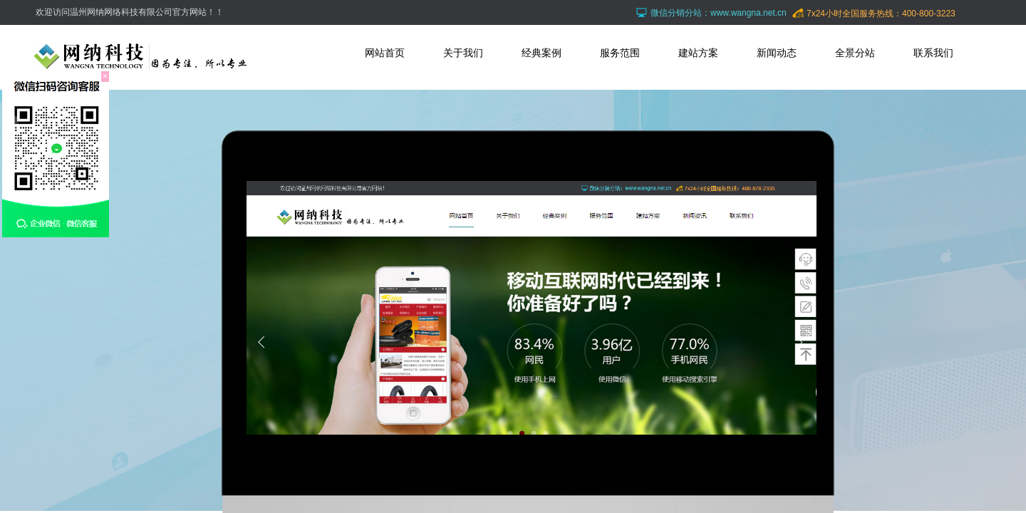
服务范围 (620, 52)
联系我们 (933, 52)
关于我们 (463, 52)
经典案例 (541, 52)
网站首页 (385, 52)
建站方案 (698, 52)
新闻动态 (777, 52)
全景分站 (855, 52)
